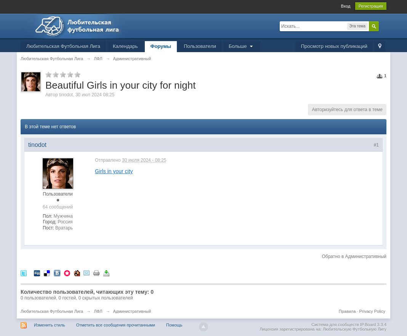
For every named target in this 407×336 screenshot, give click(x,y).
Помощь (174, 325)
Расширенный (383, 26)
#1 (376, 145)
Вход (346, 6)
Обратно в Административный (354, 256)
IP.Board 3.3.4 (373, 324)
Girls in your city (114, 171)
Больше (242, 46)
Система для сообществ (335, 324)
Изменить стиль (49, 325)
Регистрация (371, 6)
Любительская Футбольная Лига (63, 46)
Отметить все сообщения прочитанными (115, 325)
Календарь (125, 46)
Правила (347, 311)
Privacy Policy (372, 311)
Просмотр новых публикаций (334, 46)
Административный (132, 311)
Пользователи (200, 46)
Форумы (161, 46)
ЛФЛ (98, 311)
